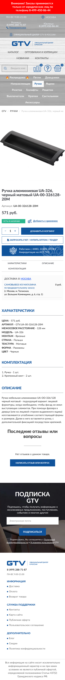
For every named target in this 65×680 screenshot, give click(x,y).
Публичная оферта (19, 620)
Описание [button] (48, 263)
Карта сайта (16, 615)
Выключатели (15, 96)
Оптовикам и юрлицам (41, 52)
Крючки (33, 96)
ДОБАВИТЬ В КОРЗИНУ (42, 231)
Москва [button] (26, 279)
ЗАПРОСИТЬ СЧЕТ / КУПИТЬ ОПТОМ (32, 240)
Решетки (47, 90)
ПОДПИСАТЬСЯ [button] (32, 532)
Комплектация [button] (17, 269)
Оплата (13, 591)
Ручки (38, 84)
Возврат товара (17, 597)
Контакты (42, 58)
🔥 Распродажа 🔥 (17, 77)
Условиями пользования (42, 543)
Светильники (50, 96)
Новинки (22, 58)
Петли (37, 77)
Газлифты (32, 90)
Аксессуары (32, 102)
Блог (11, 638)
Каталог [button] (13, 52)
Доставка (14, 586)
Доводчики (52, 77)
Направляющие (20, 84)
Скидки (13, 643)
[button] (16, 27)
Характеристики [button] (17, 263)
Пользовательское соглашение (26, 625)
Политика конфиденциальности (27, 649)
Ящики (50, 84)
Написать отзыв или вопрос (33, 463)
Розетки (17, 90)
